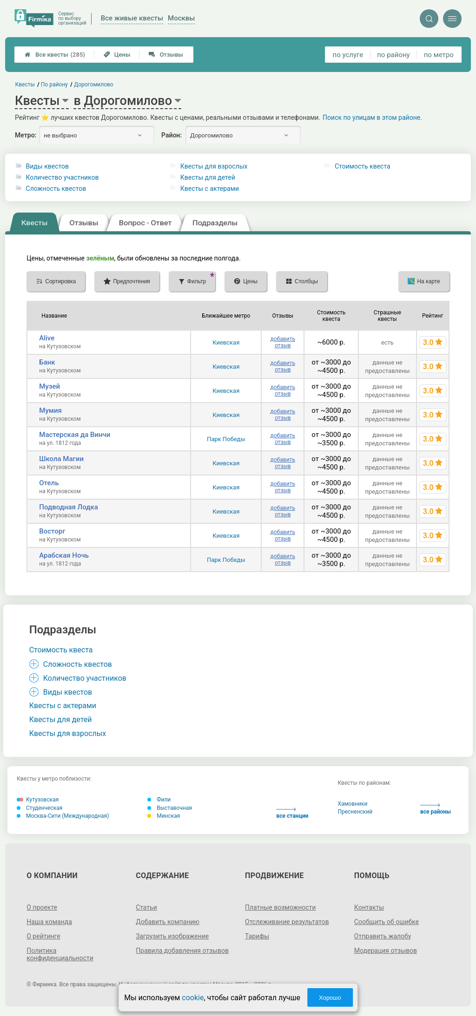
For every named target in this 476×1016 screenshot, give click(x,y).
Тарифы (257, 936)
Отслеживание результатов (287, 921)
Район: (171, 135)
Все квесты (55, 54)
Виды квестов (47, 166)
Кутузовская (38, 799)
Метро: (25, 135)
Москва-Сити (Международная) (63, 816)
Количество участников (62, 177)
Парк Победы (226, 439)
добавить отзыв (283, 342)
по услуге (348, 55)
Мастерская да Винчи (74, 434)
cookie (193, 997)
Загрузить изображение (172, 936)
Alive (46, 338)
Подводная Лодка (68, 507)
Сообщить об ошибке (386, 921)
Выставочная (169, 808)
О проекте (41, 907)
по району (393, 55)
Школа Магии (61, 459)
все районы (435, 809)
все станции (292, 813)
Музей (49, 386)
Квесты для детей (207, 177)
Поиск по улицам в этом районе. (372, 117)
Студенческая (39, 808)
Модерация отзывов (385, 950)
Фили (159, 799)
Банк (47, 362)
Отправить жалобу (382, 936)
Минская (163, 816)
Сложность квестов (56, 188)
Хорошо (330, 997)
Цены (117, 54)
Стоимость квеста (362, 166)
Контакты (369, 907)
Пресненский (354, 811)
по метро (439, 55)
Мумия (50, 410)
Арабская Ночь (64, 555)
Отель (49, 483)
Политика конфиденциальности (59, 954)
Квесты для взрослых (214, 166)
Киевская (225, 342)
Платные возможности (280, 907)
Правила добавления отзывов (182, 950)
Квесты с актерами (209, 188)
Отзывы (166, 54)
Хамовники (352, 804)
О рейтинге (43, 936)
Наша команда (49, 921)
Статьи (146, 907)
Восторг (52, 531)
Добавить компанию (167, 921)
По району (54, 84)
